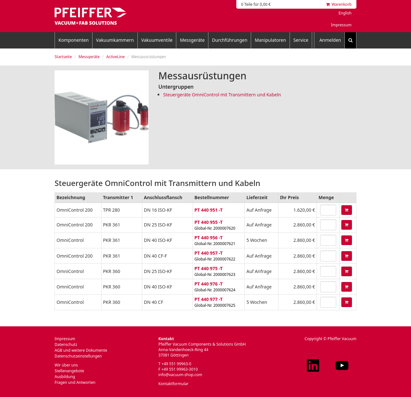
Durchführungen (229, 40)
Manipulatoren (270, 40)
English (345, 13)
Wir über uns (66, 365)
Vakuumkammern (115, 40)
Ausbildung (65, 376)
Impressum (341, 25)
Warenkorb (339, 4)
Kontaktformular (173, 383)
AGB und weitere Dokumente (81, 350)
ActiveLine (115, 56)
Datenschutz (66, 344)
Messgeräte (192, 40)
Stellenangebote (69, 371)
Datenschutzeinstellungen (78, 356)
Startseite (63, 56)
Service (301, 40)
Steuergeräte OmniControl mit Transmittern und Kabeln (222, 95)
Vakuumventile (157, 40)
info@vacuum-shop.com (180, 374)
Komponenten (73, 40)
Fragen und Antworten (75, 382)
